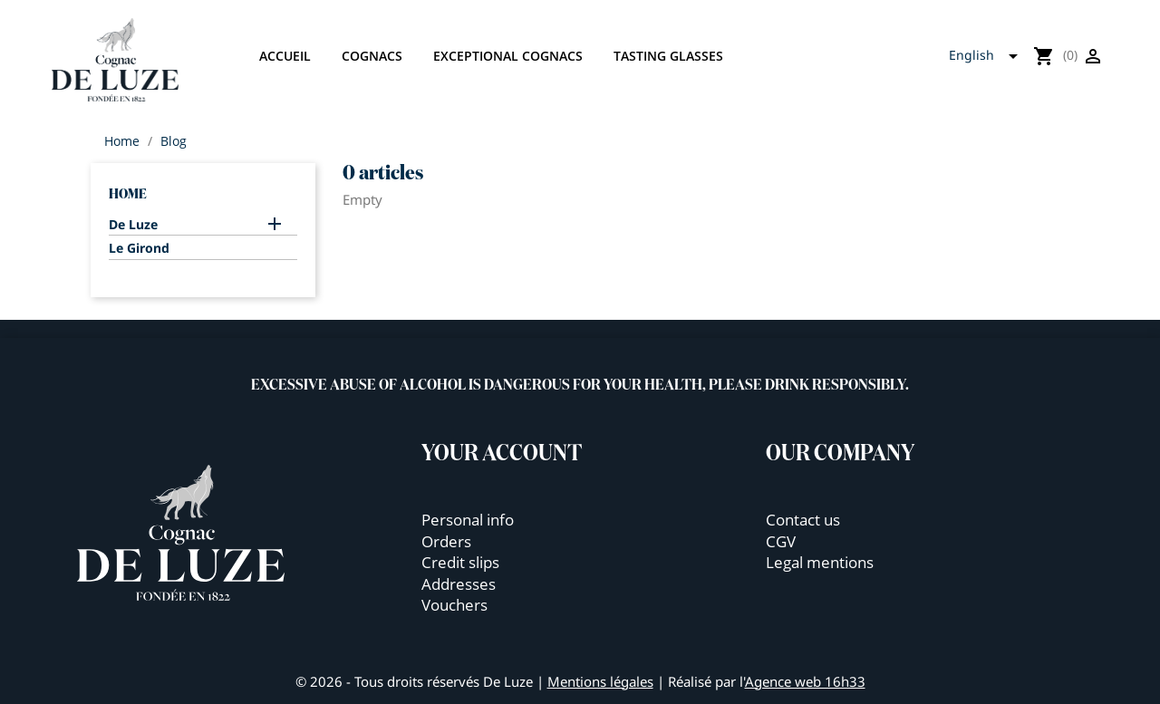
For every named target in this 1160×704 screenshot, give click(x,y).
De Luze (133, 225)
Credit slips (460, 562)
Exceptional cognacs (508, 55)
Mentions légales (600, 681)
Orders (446, 541)
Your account (502, 454)
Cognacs (372, 55)
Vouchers (454, 604)
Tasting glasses (668, 55)
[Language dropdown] (989, 56)
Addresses (458, 584)
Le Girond (139, 248)
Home (128, 194)
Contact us (803, 519)
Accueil (285, 55)
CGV (781, 541)
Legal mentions (820, 562)
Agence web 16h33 (805, 681)
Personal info (467, 519)
